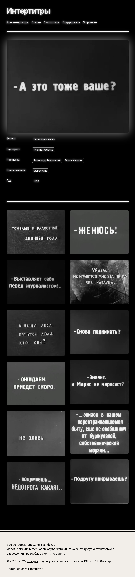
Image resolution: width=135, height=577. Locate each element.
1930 (37, 183)
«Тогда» (32, 561)
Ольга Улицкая (76, 161)
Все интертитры (18, 23)
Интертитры (30, 11)
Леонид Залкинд (44, 150)
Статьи (36, 23)
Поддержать (71, 23)
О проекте (90, 23)
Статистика (51, 23)
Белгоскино (41, 172)
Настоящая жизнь (45, 139)
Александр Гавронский (48, 161)
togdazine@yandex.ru (41, 545)
